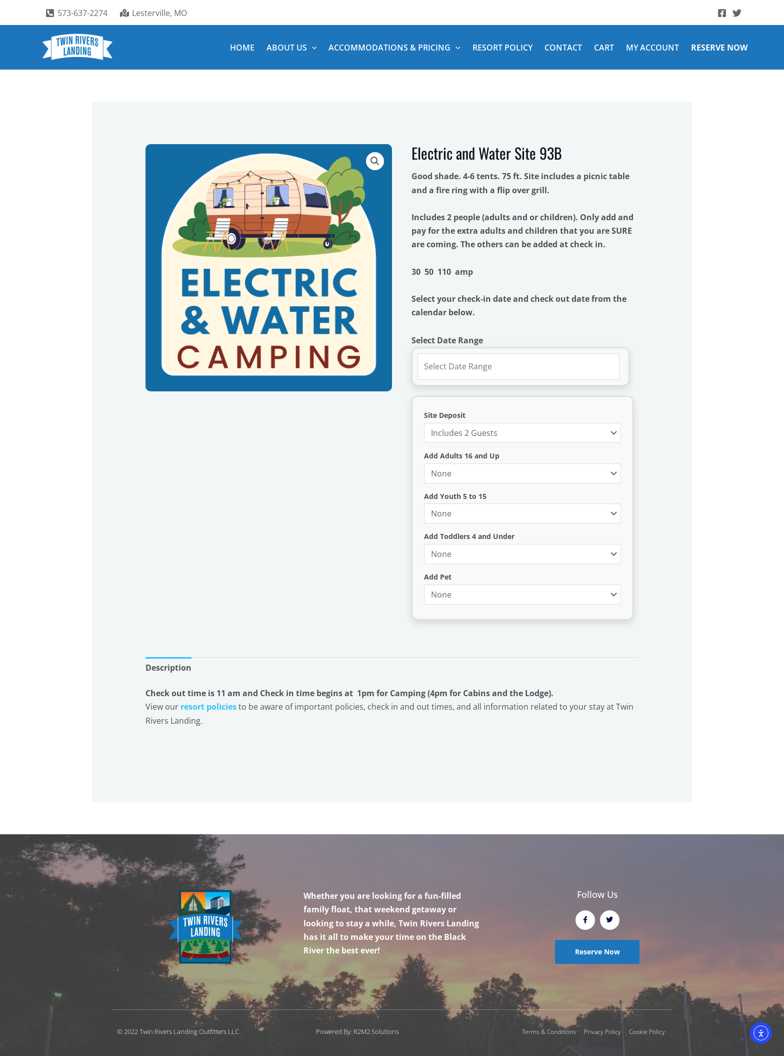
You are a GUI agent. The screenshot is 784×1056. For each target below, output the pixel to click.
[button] (312, 47)
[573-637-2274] (76, 13)
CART (604, 47)
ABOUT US (291, 47)
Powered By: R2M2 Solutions (357, 1031)
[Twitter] (737, 13)
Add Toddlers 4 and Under (469, 536)
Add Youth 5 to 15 (455, 496)
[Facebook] (722, 13)
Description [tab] (169, 667)
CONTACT (563, 47)
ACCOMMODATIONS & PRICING (394, 47)
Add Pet (438, 577)
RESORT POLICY (502, 47)
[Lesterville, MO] (153, 13)
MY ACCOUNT (652, 47)
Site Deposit (445, 415)
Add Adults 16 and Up (462, 455)
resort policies (208, 706)
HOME (242, 47)
